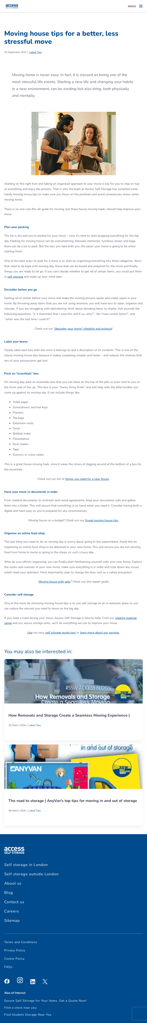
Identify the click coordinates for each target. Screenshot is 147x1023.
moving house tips (106, 520)
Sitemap (12, 920)
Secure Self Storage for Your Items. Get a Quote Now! (45, 1001)
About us (13, 883)
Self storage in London (26, 864)
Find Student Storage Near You (27, 1015)
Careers (11, 911)
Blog (8, 892)
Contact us (14, 901)
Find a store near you (20, 1008)
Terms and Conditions (20, 942)
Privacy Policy (14, 950)
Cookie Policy (14, 959)
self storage (15, 277)
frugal (89, 520)
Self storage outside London (31, 874)
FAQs (8, 967)
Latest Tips (35, 52)
